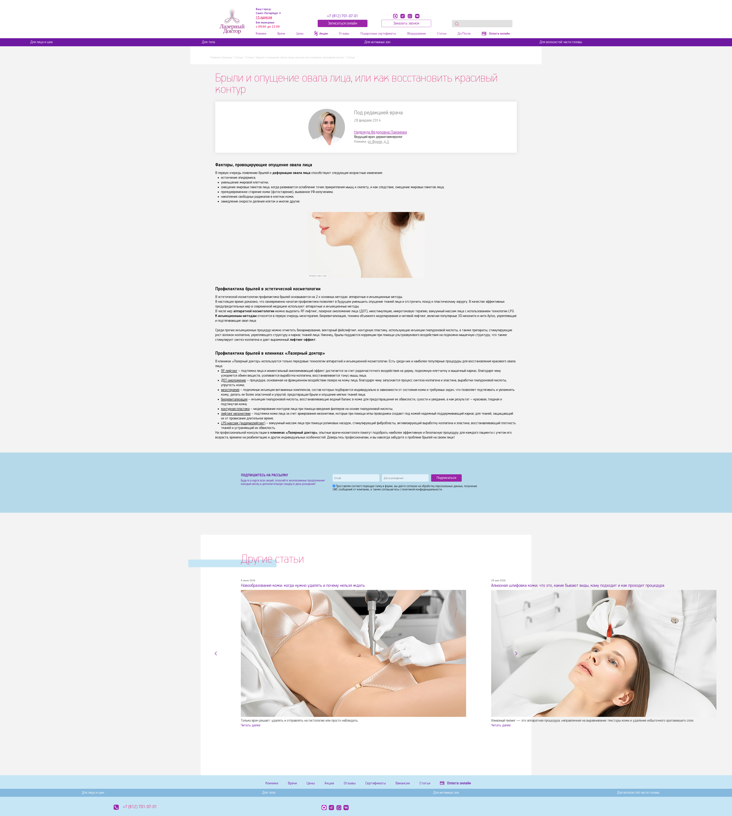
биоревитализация (234, 399)
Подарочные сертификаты (378, 33)
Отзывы (344, 33)
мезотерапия (230, 390)
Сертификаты (377, 783)
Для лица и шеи (41, 42)
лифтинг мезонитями (236, 414)
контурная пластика (235, 409)
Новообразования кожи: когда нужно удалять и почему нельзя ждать (306, 585)
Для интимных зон (377, 42)
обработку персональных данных (442, 486)
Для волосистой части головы (560, 42)
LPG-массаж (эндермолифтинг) (243, 423)
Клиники (261, 33)
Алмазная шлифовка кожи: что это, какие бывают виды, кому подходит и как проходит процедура (582, 585)
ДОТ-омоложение (233, 380)
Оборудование (416, 33)
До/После (464, 33)
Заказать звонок (406, 23)
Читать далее (250, 725)
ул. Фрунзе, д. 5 (379, 142)
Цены (299, 33)
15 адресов (264, 17)
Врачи (281, 33)
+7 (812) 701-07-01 (342, 16)
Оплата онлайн (496, 33)
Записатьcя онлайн (342, 23)
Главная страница (221, 57)
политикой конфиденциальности (422, 489)
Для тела (208, 42)
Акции (330, 783)
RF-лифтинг (229, 371)
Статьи (441, 33)
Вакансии (405, 783)
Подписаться (446, 478)
